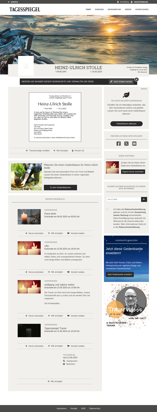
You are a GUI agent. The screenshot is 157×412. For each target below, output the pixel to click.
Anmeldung (123, 2)
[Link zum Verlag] (25, 9)
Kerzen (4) (78, 151)
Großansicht (70, 361)
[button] (144, 199)
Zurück (13, 2)
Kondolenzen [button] (141, 9)
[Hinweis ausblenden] (136, 79)
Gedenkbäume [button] (114, 9)
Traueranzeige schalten (38, 151)
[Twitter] (126, 143)
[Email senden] (123, 199)
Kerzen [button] (128, 9)
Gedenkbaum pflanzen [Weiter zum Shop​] (126, 124)
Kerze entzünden (34, 233)
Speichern (69, 364)
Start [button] (88, 9)
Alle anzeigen (60, 151)
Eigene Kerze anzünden (133, 172)
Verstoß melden (76, 233)
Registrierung (139, 2)
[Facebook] (119, 143)
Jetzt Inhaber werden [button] (121, 82)
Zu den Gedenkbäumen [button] (60, 187)
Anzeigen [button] (99, 9)
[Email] (134, 143)
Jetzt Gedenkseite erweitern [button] (120, 274)
